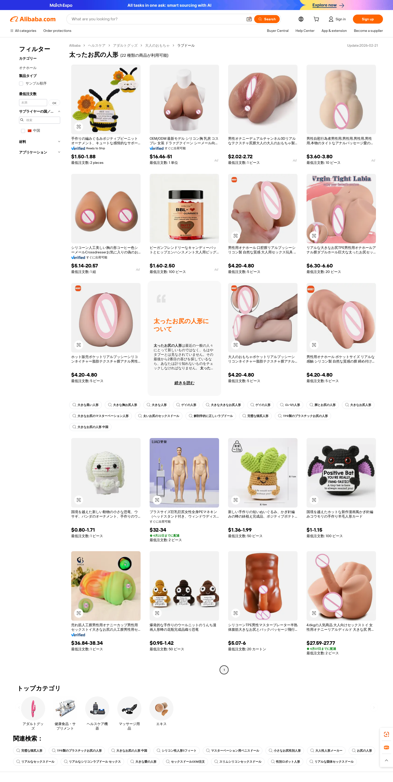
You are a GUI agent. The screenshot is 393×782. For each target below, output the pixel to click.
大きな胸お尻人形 (122, 405)
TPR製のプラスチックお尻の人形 (303, 416)
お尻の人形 (362, 751)
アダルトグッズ (125, 45)
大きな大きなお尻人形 (223, 405)
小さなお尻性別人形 (285, 751)
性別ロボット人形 (285, 762)
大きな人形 (157, 405)
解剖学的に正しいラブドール (211, 416)
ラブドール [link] (186, 45)
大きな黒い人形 (85, 405)
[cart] (317, 20)
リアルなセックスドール (35, 762)
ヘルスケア (97, 45)
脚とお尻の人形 (323, 405)
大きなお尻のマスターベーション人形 (100, 416)
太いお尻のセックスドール (158, 416)
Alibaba (74, 45)
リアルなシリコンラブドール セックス (92, 762)
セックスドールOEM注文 (185, 762)
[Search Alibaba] (157, 19)
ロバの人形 (290, 405)
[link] (386, 734)
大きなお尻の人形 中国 (90, 427)
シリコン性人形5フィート (177, 751)
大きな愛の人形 (143, 762)
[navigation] (38, 358)
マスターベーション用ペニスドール (232, 751)
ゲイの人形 (186, 405)
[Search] (267, 19)
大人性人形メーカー (326, 751)
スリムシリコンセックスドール (237, 762)
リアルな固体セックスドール (332, 762)
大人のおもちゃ (157, 45)
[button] (249, 19)
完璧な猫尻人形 (255, 416)
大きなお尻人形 (358, 405)
